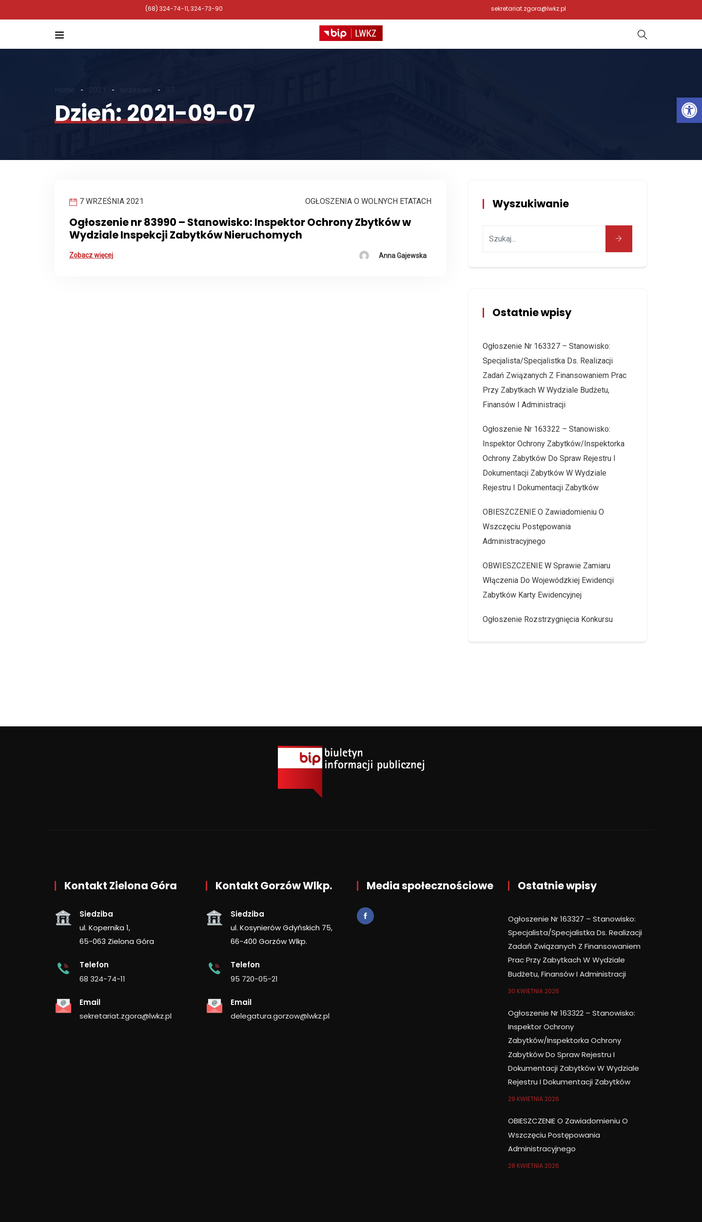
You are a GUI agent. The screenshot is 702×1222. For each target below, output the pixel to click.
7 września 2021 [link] (111, 201)
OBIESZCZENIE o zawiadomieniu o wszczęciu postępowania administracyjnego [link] (543, 526)
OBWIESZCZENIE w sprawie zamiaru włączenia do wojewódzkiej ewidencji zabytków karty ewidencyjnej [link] (548, 580)
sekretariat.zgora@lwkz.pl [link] (528, 8)
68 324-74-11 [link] (102, 979)
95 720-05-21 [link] (254, 979)
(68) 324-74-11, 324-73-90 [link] (184, 8)
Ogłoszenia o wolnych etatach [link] (368, 201)
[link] (689, 110)
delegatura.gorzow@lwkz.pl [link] (280, 1016)
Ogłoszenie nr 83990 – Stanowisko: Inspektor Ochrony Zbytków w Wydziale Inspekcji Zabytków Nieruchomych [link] (240, 228)
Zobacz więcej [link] (91, 255)
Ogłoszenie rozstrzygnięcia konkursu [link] (548, 619)
